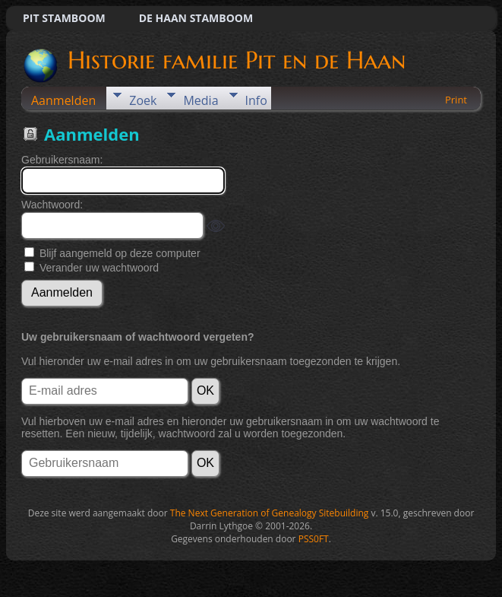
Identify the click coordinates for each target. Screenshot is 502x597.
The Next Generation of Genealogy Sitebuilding (269, 512)
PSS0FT (313, 538)
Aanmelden (63, 100)
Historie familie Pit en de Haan (235, 60)
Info (256, 100)
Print (456, 99)
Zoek (142, 100)
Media (200, 100)
